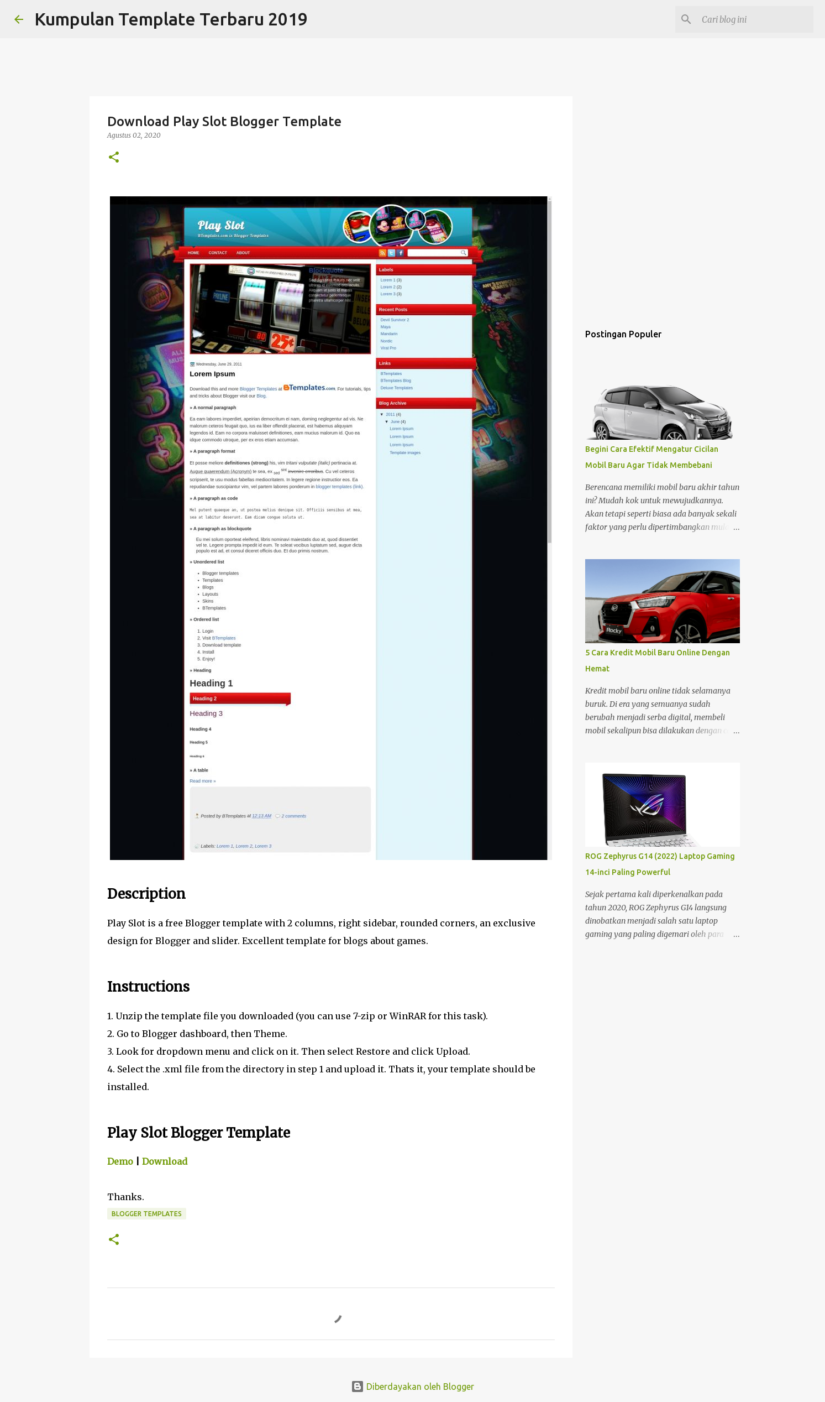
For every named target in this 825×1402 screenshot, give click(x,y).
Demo (120, 1161)
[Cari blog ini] (755, 19)
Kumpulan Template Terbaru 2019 (171, 19)
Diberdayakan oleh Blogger (412, 1386)
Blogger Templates (147, 1213)
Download (164, 1161)
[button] (113, 157)
